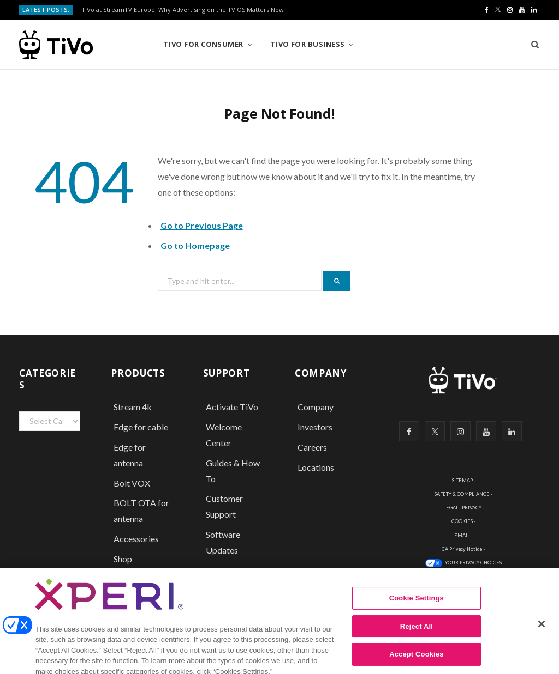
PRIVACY (471, 508)
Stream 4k (133, 407)
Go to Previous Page (201, 225)
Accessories (137, 538)
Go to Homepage (195, 245)
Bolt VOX (132, 483)
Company (316, 407)
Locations (316, 467)
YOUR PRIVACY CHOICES (473, 563)
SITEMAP (462, 480)
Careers (312, 447)
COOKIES (462, 521)
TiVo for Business (308, 44)
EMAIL (462, 535)
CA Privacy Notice (462, 549)
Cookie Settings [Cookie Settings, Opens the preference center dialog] (416, 607)
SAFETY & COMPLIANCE (462, 494)
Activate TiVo (232, 407)
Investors (315, 427)
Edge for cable (141, 427)
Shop (123, 559)
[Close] (542, 633)
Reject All (416, 635)
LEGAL (451, 508)
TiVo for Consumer (203, 44)
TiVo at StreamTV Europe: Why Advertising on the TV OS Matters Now (182, 10)
